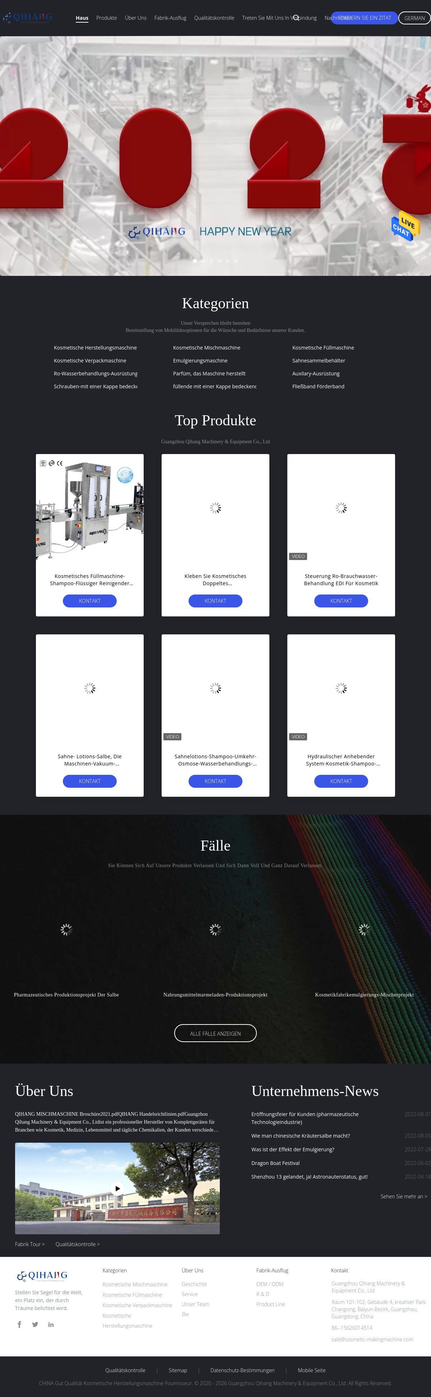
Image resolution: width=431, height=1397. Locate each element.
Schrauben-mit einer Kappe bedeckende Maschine (113, 386)
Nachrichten (338, 17)
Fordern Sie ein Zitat (364, 17)
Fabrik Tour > (30, 1244)
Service (190, 1294)
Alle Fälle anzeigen (215, 1033)
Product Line (270, 1304)
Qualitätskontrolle (214, 17)
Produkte (106, 17)
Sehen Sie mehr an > (404, 1196)
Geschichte (194, 1284)
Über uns (136, 17)
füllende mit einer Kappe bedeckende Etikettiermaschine (239, 386)
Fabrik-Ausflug (170, 17)
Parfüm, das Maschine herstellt (209, 373)
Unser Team (195, 1304)
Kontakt (90, 600)
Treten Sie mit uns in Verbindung (279, 17)
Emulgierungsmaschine (200, 360)
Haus (82, 17)
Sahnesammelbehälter (318, 360)
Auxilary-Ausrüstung (316, 373)
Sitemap (178, 1370)
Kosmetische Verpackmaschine (90, 360)
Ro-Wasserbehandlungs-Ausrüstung (96, 373)
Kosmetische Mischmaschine (206, 347)
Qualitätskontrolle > (78, 1244)
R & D (262, 1294)
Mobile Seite (311, 1370)
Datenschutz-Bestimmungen (242, 1370)
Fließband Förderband (318, 386)
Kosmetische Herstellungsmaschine (95, 347)
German (414, 18)
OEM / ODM (269, 1284)
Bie (185, 1314)
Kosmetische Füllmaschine (323, 347)
